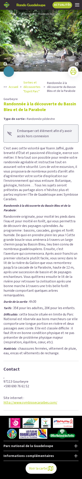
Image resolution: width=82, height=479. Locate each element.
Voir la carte (41, 468)
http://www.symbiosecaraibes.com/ (30, 402)
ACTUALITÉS (62, 5)
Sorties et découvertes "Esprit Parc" (31, 87)
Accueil (13, 87)
